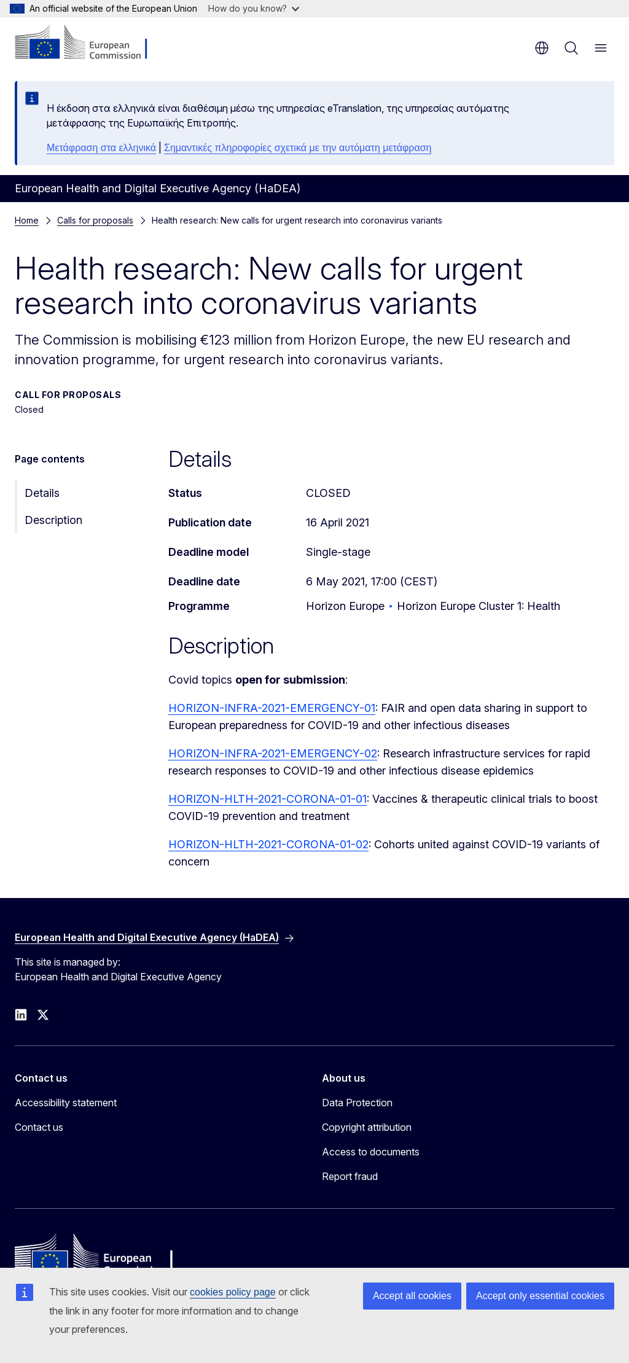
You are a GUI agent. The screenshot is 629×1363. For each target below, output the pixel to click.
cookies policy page (233, 1292)
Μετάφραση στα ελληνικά (101, 148)
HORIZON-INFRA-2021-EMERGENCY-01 (271, 707)
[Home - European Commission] (89, 43)
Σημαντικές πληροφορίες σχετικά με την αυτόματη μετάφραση (297, 148)
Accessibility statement (66, 1102)
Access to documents (371, 1152)
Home (27, 220)
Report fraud (350, 1176)
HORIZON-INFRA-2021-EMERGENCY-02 (272, 753)
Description (53, 520)
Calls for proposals (95, 220)
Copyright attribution (367, 1127)
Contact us (39, 1127)
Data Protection (357, 1102)
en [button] (541, 48)
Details (42, 492)
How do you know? (253, 8)
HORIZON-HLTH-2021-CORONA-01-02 (268, 844)
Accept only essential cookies (540, 1296)
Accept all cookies (412, 1296)
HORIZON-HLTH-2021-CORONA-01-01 (267, 798)
